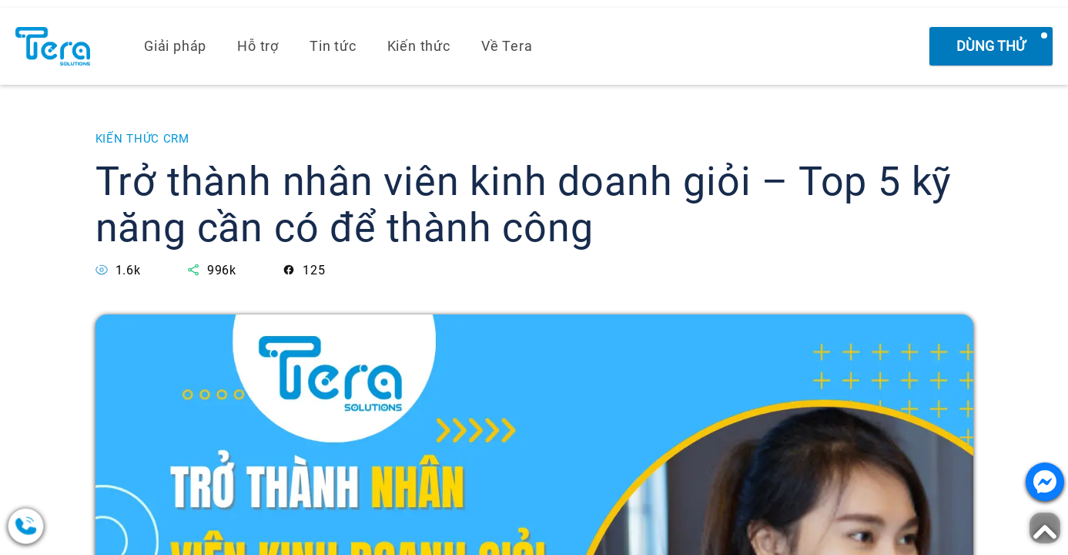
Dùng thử (991, 46)
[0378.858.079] (85, 526)
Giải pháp (175, 46)
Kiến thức (418, 46)
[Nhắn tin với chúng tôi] (1045, 481)
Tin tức (333, 46)
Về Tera (507, 46)
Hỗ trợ (258, 46)
